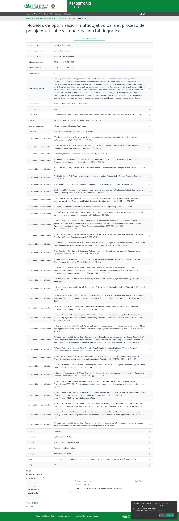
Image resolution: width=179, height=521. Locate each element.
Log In (148, 14)
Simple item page (89, 38)
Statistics (68, 14)
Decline (162, 515)
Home (28, 18)
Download (139, 481)
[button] (144, 14)
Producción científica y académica (45, 18)
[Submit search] (141, 14)
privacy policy (160, 511)
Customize (136, 515)
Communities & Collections (37, 14)
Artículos (63, 18)
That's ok (170, 515)
